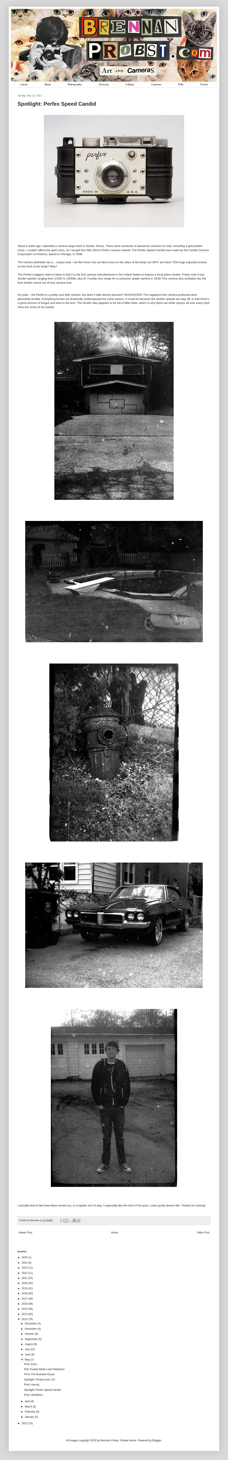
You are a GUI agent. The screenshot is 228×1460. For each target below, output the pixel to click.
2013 (25, 1319)
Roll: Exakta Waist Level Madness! (44, 1369)
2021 (25, 1278)
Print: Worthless (33, 1395)
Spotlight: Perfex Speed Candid (42, 1389)
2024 (25, 1262)
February (30, 1411)
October (30, 1333)
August (29, 1344)
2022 (25, 1273)
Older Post (203, 1232)
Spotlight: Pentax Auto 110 (39, 1379)
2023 (25, 1267)
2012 (25, 1423)
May (27, 1359)
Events (204, 84)
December (31, 1323)
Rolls (180, 84)
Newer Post (25, 1232)
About (47, 84)
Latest (23, 84)
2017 (25, 1298)
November (31, 1328)
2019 (25, 1288)
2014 (25, 1314)
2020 (25, 1283)
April (28, 1401)
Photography (75, 84)
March (29, 1406)
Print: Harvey (31, 1384)
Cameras (156, 84)
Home (114, 1232)
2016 (25, 1303)
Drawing (104, 84)
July (27, 1349)
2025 (25, 1257)
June (28, 1354)
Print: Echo (30, 1364)
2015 (25, 1308)
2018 (25, 1293)
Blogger (156, 1440)
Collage (129, 84)
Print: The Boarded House (39, 1374)
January (30, 1416)
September (31, 1339)
